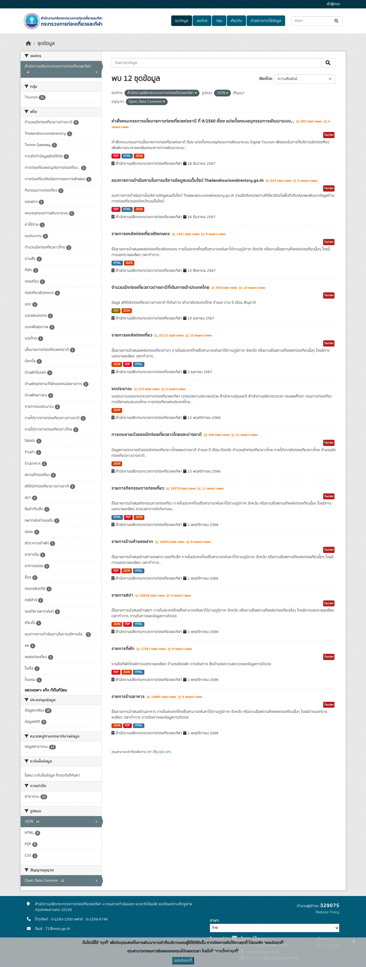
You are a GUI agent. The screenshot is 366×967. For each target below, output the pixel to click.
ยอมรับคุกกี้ (183, 960)
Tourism (328, 135)
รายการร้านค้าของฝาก (133, 541)
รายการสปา (123, 595)
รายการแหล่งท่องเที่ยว (132, 335)
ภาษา (214, 920)
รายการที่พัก (123, 648)
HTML (127, 156)
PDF (116, 156)
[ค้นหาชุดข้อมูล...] (316, 21)
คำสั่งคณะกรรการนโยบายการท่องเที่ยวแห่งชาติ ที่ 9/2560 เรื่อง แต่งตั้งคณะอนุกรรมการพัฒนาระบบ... (203, 121)
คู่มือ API (164, 751)
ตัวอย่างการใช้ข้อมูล (265, 21)
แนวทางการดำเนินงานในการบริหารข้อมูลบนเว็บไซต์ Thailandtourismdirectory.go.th (188, 180)
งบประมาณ (122, 388)
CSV (116, 311)
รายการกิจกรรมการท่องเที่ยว (138, 488)
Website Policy (327, 912)
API (149, 751)
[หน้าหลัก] (28, 43)
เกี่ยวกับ (236, 21)
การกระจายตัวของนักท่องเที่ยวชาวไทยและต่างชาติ (157, 434)
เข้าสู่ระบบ (333, 4)
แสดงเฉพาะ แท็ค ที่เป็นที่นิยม (46, 690)
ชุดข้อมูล (181, 21)
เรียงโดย (265, 79)
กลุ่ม (219, 21)
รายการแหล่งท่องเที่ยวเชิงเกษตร (141, 233)
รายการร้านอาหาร (129, 696)
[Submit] (337, 21)
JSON (139, 156)
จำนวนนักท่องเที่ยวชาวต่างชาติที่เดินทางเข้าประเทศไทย (161, 287)
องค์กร (202, 21)
